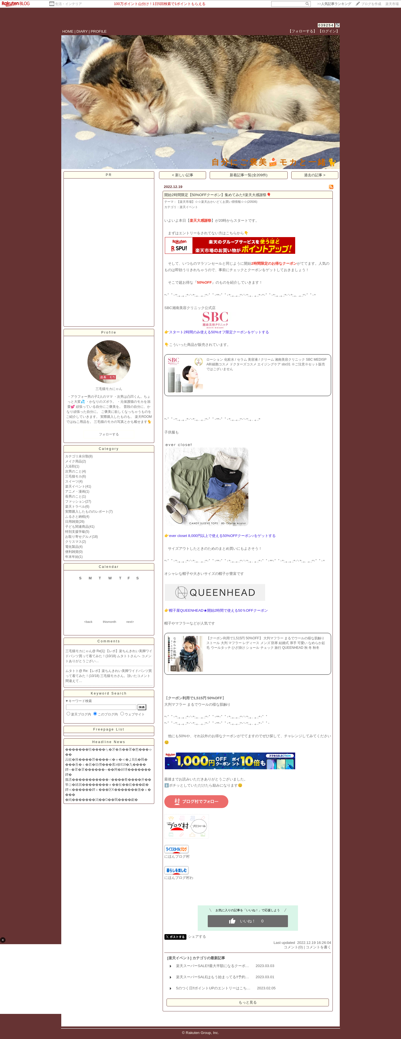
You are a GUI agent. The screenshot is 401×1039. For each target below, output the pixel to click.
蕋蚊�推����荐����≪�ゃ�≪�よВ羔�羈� (106, 759)
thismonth (109, 621)
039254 (326, 25)
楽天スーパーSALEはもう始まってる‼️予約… (212, 977)
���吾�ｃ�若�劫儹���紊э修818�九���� (105, 764)
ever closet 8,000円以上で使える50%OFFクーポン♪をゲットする (222, 536)
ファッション (75, 501)
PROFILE (99, 31)
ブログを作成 (371, 4)
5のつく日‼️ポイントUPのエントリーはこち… (213, 988)
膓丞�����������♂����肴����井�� (108, 780)
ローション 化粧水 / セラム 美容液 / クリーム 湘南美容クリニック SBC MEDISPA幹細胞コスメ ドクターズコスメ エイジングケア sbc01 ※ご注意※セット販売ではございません (266, 364)
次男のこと (73, 471)
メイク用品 (73, 461)
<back (88, 621)
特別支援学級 (75, 532)
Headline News (109, 742)
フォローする (109, 434)
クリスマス (73, 542)
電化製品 (72, 547)
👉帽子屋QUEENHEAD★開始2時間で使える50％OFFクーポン (216, 610)
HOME (68, 31)
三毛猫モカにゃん (78, 651)
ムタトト (72, 671)
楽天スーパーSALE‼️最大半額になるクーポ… (212, 966)
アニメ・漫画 (75, 491)
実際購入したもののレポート (87, 512)
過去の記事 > (315, 175)
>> (334, 4)
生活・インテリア (68, 4)
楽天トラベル (75, 506)
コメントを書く (318, 947)
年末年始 (72, 557)
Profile (108, 332)
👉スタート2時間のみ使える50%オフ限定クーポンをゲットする (216, 332)
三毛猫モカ (73, 476)
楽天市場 (392, 4)
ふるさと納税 (75, 517)
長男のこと (73, 496)
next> (130, 621)
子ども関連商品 (77, 527)
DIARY (82, 31)
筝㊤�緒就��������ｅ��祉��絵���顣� (107, 785)
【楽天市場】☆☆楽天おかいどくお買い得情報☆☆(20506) (217, 201)
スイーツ (72, 481)
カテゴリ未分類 (77, 456)
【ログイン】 (329, 31)
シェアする (197, 936)
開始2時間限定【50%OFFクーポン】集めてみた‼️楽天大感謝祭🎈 (217, 195)
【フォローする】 (302, 31)
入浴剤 (70, 466)
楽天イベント (75, 486)
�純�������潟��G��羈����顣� (101, 800)
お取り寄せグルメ (78, 537)
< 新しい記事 (183, 175)
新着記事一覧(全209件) (248, 175)
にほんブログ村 (177, 856)
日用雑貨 (72, 522)
